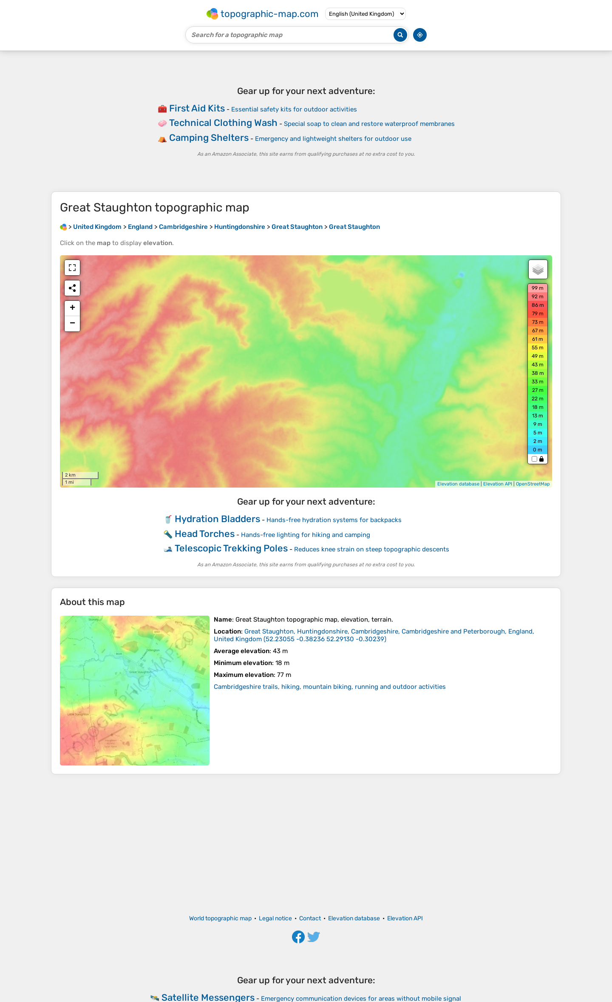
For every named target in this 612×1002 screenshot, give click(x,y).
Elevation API (497, 484)
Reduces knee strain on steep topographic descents (371, 549)
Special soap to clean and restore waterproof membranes (369, 124)
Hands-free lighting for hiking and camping (305, 535)
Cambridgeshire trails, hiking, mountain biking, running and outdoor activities (330, 687)
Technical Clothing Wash (223, 122)
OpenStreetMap (533, 484)
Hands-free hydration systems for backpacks (334, 520)
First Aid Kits (197, 108)
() (374, 635)
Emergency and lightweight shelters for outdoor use (333, 139)
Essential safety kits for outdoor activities (294, 109)
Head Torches (205, 534)
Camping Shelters (209, 137)
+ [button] (72, 308)
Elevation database (458, 484)
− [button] (72, 323)
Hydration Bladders (217, 519)
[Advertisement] (306, 844)
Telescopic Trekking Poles (231, 548)
